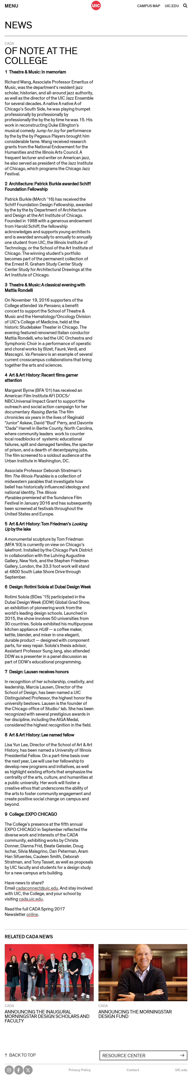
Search (185, 7)
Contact (133, 1070)
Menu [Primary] (11, 6)
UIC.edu (181, 1070)
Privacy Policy (80, 1070)
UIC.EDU (172, 6)
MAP (148, 6)
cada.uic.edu (31, 899)
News (18, 25)
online (32, 914)
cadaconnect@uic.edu (37, 888)
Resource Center (123, 1055)
